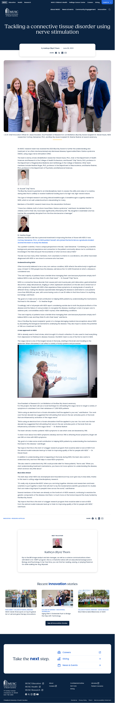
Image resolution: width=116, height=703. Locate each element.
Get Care (73, 686)
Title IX (90, 700)
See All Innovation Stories (57, 623)
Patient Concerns (97, 686)
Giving (97, 2)
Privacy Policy (83, 700)
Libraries (95, 683)
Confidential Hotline (77, 683)
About (51, 683)
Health (20, 2)
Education (12, 2)
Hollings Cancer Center (77, 2)
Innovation (102, 9)
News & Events (67, 9)
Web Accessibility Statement (102, 700)
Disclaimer (74, 700)
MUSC (5, 2)
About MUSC (55, 9)
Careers (90, 2)
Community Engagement (86, 9)
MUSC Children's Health (59, 2)
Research (27, 2)
